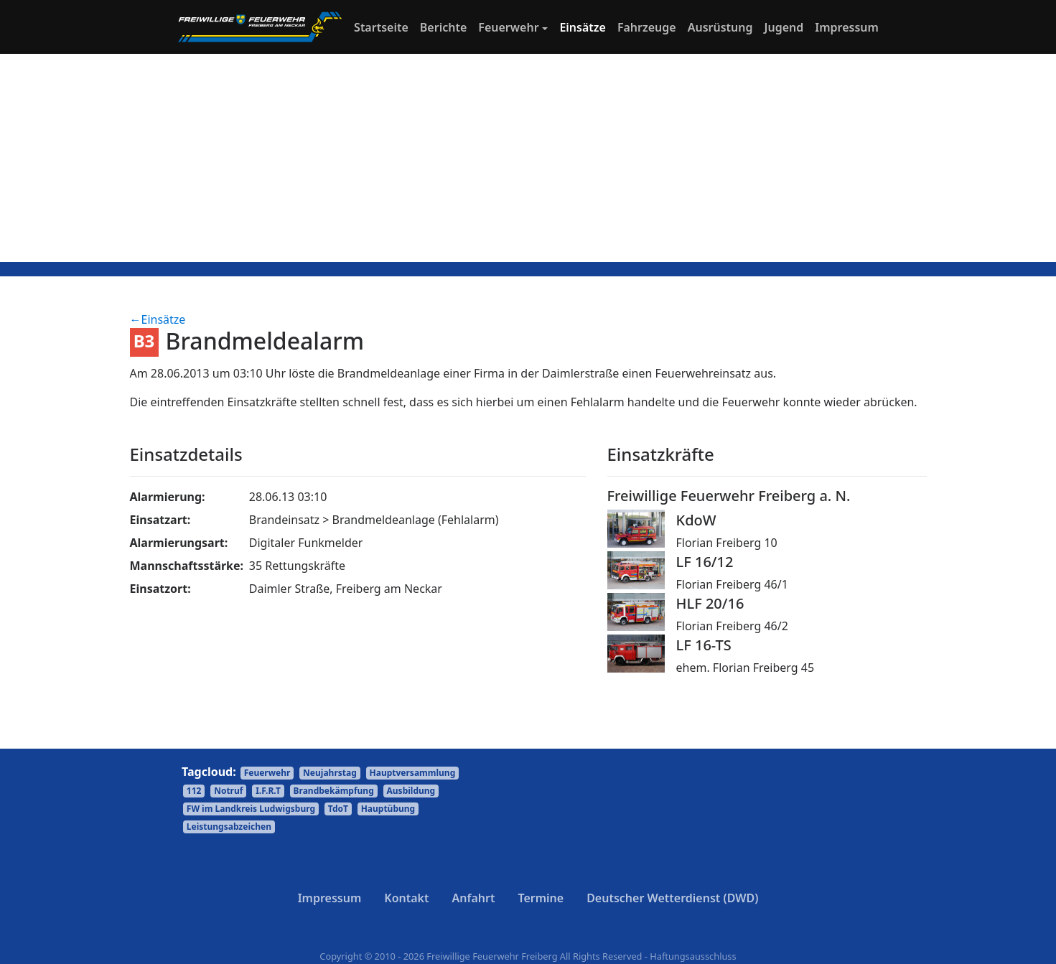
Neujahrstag (330, 773)
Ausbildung (411, 791)
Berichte (443, 27)
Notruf (228, 791)
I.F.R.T (268, 791)
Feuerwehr (508, 27)
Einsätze (582, 27)
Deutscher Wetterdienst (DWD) (672, 898)
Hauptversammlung (413, 773)
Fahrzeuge (646, 27)
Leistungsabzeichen (229, 826)
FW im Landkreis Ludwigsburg (251, 808)
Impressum (847, 27)
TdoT (338, 808)
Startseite (384, 26)
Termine (541, 898)
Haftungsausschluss (693, 956)
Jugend (784, 27)
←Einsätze (158, 319)
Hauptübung (388, 808)
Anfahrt (473, 898)
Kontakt (406, 898)
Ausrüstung (720, 27)
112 (194, 791)
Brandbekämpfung (334, 791)
